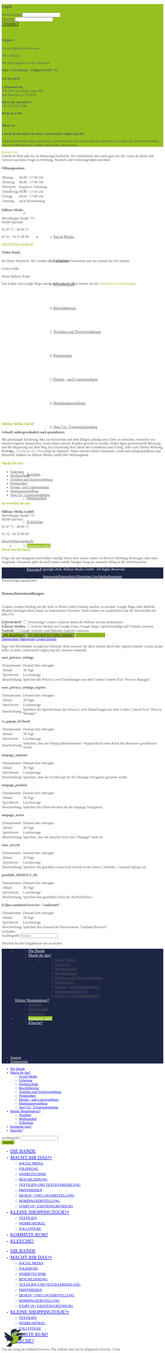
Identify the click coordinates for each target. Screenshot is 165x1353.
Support (14, 624)
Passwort (8, 19)
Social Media (28, 1076)
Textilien (25, 1115)
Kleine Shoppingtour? (25, 1111)
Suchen (8, 1142)
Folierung (25, 1080)
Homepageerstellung (33, 1103)
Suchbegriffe (10, 935)
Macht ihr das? (20, 1072)
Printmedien (27, 1096)
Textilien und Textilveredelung (40, 1092)
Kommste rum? (21, 1126)
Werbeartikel (28, 1119)
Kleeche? (16, 1130)
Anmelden (9, 23)
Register (7, 31)
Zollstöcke (26, 1123)
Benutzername (11, 14)
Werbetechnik (28, 1084)
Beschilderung (29, 1088)
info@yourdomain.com (18, 117)
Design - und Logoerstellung (38, 1099)
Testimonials (17, 648)
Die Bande (17, 1069)
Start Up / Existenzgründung (38, 1107)
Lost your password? (30, 31)
